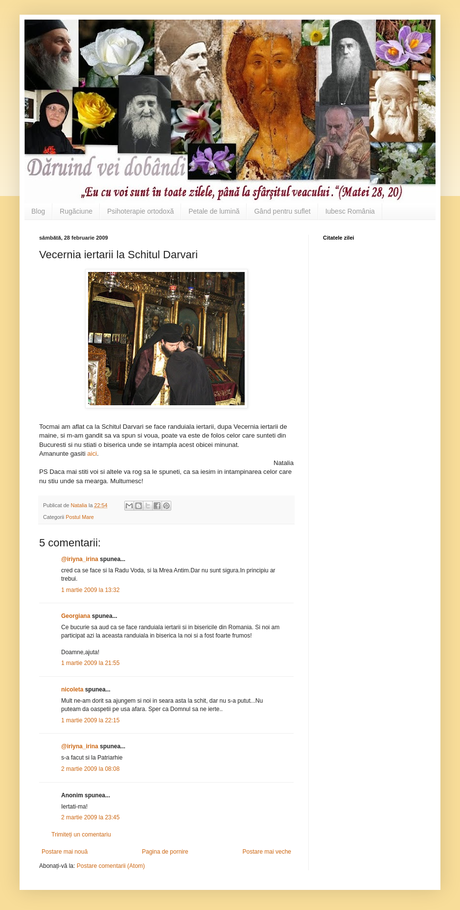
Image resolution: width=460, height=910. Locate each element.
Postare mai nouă (65, 851)
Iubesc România (350, 211)
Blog (38, 211)
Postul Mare (80, 517)
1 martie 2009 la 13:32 (90, 590)
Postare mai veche (267, 851)
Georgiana (75, 616)
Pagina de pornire (165, 851)
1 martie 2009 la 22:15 (90, 720)
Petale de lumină (213, 211)
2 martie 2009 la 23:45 (90, 817)
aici (92, 453)
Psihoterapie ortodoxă (140, 211)
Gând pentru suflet (282, 211)
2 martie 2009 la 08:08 (90, 768)
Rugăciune (76, 211)
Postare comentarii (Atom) (111, 865)
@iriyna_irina (79, 559)
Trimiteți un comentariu (81, 834)
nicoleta (72, 689)
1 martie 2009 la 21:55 (90, 663)
